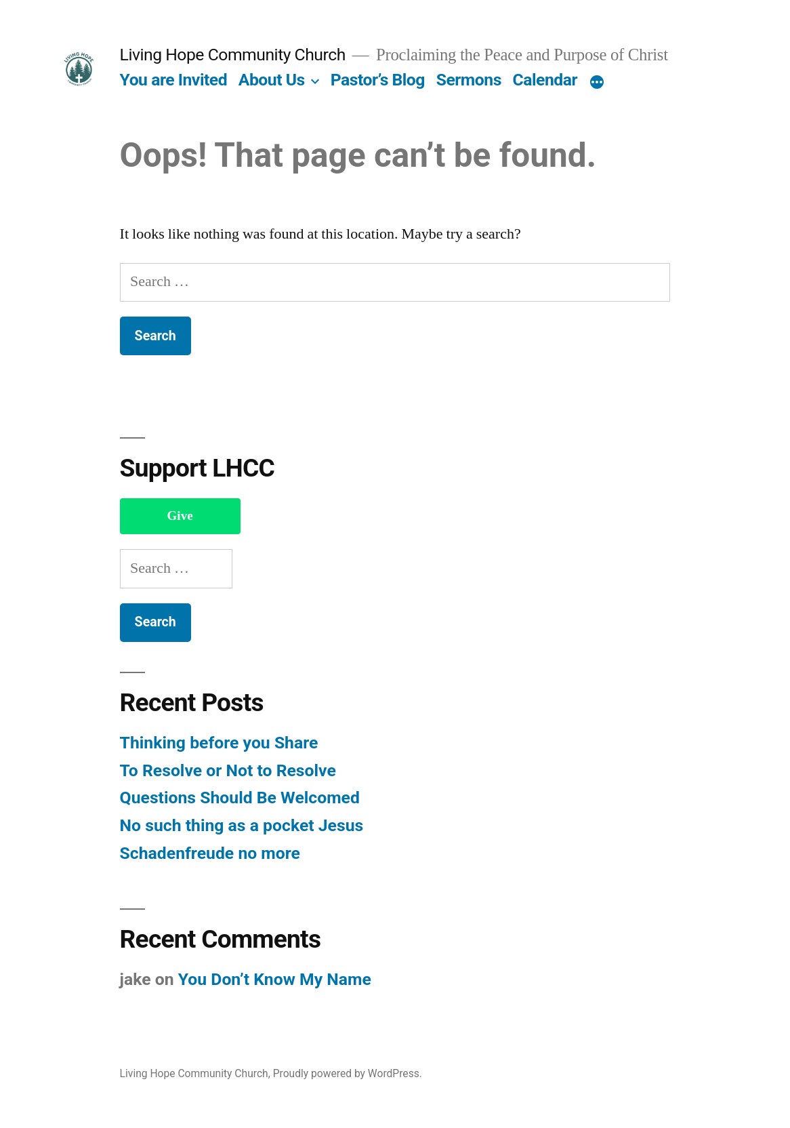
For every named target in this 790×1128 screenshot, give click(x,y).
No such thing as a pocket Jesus (242, 825)
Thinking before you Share (219, 742)
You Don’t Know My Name (274, 979)
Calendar (545, 79)
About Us (271, 79)
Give (180, 516)
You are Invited (174, 79)
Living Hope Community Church (233, 54)
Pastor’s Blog (378, 79)
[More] (597, 83)
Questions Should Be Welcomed (240, 797)
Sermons (468, 79)
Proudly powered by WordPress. (347, 1073)
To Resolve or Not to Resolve (228, 770)
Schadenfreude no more (210, 853)
